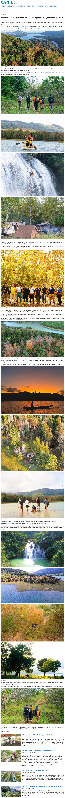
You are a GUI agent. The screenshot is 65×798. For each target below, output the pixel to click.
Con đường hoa (4, 9)
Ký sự (33, 6)
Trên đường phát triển (20, 6)
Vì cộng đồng (40, 6)
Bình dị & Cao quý (53, 6)
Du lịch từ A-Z (4, 14)
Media (46, 6)
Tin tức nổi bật (11, 6)
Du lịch (28, 6)
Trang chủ (3, 6)
